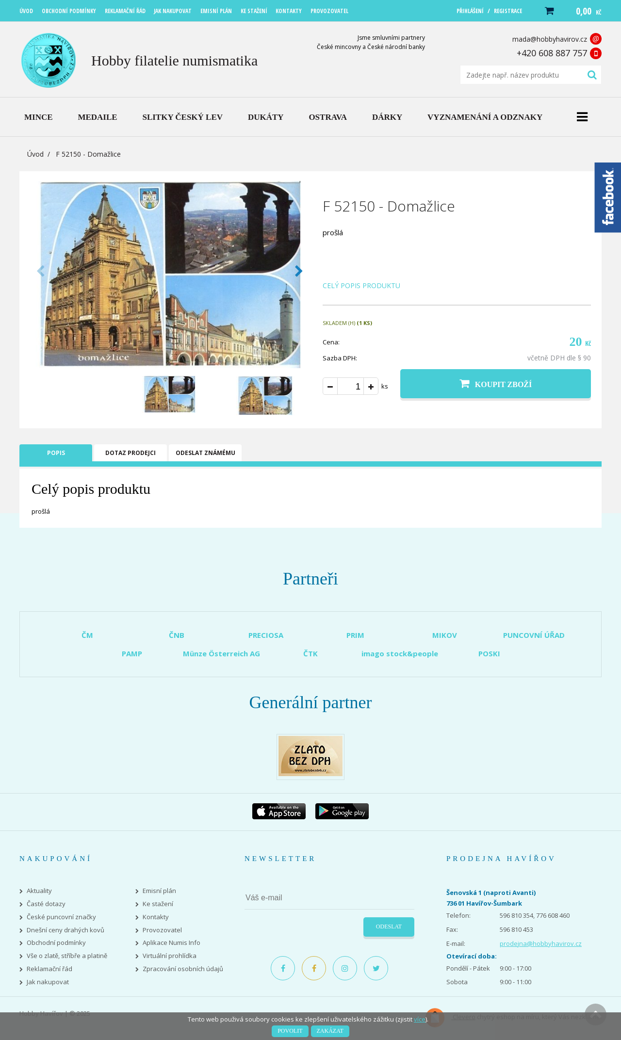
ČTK (310, 653)
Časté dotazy (46, 904)
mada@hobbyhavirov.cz (549, 39)
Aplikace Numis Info (171, 942)
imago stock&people (399, 653)
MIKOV (444, 635)
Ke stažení (158, 904)
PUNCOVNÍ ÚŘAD (534, 635)
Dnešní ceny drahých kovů (65, 930)
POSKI (489, 653)
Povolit (290, 1030)
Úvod (35, 154)
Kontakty (156, 917)
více (419, 1019)
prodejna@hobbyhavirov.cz (541, 943)
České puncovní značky (61, 917)
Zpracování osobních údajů (183, 969)
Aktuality (39, 890)
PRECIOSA (265, 635)
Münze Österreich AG (221, 653)
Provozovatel (162, 930)
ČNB (176, 635)
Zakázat (330, 1030)
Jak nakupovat (48, 982)
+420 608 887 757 (552, 53)
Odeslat (389, 926)
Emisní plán (159, 890)
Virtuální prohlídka (169, 955)
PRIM (355, 635)
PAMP (132, 653)
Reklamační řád (49, 969)
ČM (87, 635)
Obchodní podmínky (56, 942)
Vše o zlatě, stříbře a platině (67, 955)
